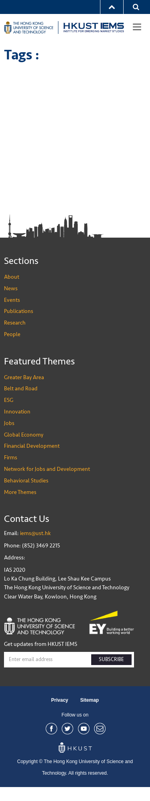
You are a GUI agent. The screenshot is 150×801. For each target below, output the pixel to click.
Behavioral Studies (26, 494)
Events (12, 314)
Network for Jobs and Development (47, 483)
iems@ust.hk (35, 547)
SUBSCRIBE (111, 673)
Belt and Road (21, 403)
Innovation (17, 425)
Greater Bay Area (24, 391)
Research (15, 337)
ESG (8, 414)
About (11, 291)
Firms (10, 471)
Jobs (9, 437)
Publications (18, 325)
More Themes (20, 506)
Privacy (59, 714)
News (11, 302)
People (12, 348)
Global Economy (23, 449)
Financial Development (32, 460)
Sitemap (89, 714)
